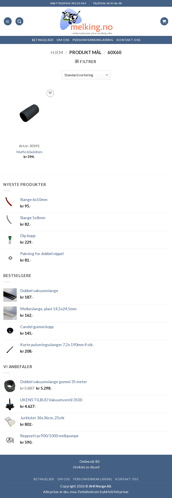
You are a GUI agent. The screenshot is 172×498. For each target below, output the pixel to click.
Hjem (57, 52)
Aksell (94, 467)
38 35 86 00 (114, 3)
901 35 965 (78, 3)
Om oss (62, 40)
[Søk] (19, 21)
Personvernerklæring (93, 40)
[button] (8, 21)
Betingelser (42, 40)
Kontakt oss (128, 40)
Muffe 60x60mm (29, 152)
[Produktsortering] (86, 74)
